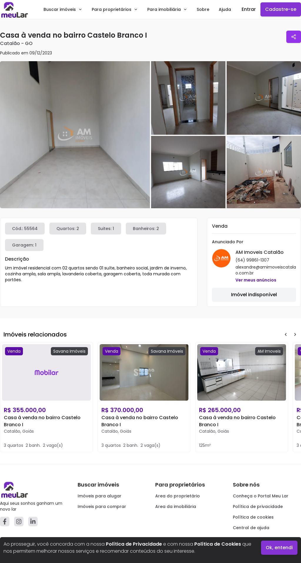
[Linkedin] (33, 521)
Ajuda (225, 9)
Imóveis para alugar (99, 496)
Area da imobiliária (175, 506)
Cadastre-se (280, 9)
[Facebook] (4, 521)
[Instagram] (19, 521)
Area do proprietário (177, 496)
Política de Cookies (217, 544)
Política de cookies (253, 517)
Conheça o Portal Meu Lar (260, 496)
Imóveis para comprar (102, 506)
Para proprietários (115, 9)
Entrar (249, 9)
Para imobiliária (167, 9)
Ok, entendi (279, 547)
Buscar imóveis (63, 9)
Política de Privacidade (134, 544)
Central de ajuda (251, 528)
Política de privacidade (258, 506)
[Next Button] (295, 334)
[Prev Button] (285, 334)
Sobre (203, 9)
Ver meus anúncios (255, 280)
